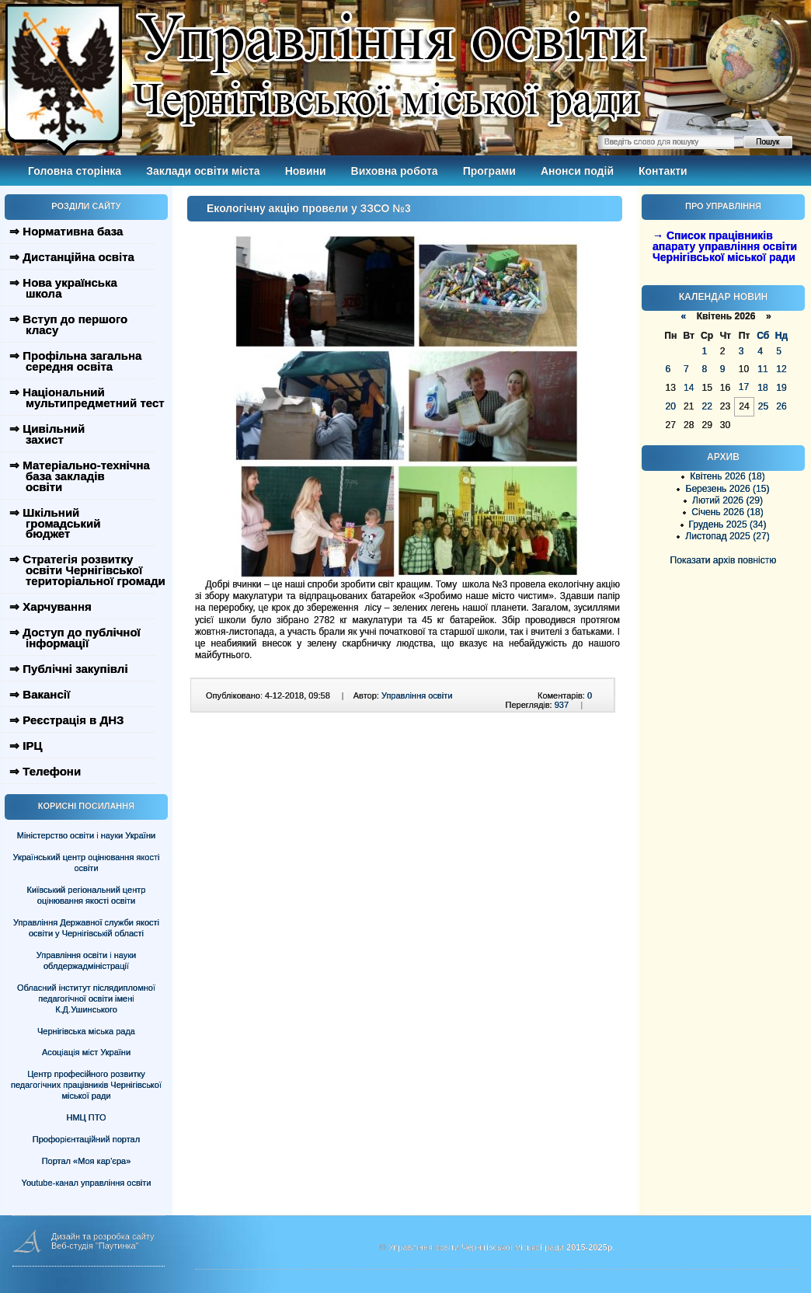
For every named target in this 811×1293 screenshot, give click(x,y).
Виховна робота (394, 171)
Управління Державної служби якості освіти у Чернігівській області (86, 928)
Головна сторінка (74, 171)
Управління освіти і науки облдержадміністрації (86, 960)
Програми (489, 171)
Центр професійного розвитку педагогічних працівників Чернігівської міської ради (86, 1084)
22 (706, 406)
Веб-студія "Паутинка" (95, 1245)
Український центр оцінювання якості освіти (86, 862)
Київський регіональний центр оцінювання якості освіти (86, 895)
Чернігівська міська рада (86, 1031)
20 (671, 406)
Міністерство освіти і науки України (86, 835)
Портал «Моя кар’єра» (86, 1161)
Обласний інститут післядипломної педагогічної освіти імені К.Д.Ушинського (86, 998)
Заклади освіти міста (202, 171)
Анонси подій (577, 171)
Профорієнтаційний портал (86, 1139)
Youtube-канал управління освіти (86, 1182)
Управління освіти (416, 695)
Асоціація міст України (86, 1052)
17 (744, 387)
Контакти (663, 171)
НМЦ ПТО (86, 1117)
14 (689, 387)
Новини (305, 171)
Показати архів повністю (723, 560)
